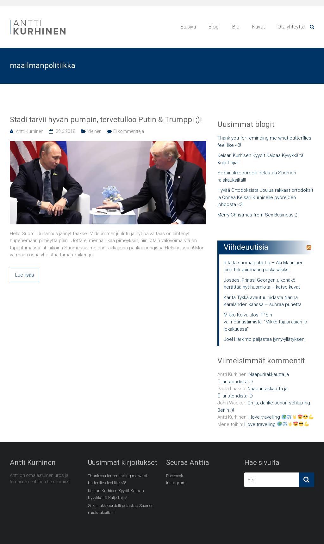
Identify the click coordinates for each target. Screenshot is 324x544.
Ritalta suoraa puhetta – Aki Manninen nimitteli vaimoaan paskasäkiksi (263, 266)
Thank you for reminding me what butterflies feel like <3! (264, 141)
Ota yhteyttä (291, 27)
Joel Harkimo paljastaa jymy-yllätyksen (264, 339)
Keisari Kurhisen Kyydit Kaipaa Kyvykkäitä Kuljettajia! (260, 159)
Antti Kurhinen (29, 131)
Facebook (174, 475)
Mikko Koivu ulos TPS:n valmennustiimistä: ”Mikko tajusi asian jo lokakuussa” (265, 322)
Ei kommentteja (128, 131)
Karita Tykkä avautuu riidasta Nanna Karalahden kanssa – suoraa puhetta (263, 301)
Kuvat (258, 27)
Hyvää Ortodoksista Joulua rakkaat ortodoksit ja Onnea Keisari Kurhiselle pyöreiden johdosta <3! (265, 197)
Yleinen (94, 131)
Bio (236, 27)
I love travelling (281, 417)
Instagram (175, 482)
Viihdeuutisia (246, 247)
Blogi (214, 27)
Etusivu (188, 27)
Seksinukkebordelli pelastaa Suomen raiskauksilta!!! (256, 176)
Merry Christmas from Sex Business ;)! (257, 215)
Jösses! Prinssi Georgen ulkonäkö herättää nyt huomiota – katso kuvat (262, 283)
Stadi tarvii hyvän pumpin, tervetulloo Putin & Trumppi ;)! (106, 119)
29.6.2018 (65, 131)
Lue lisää (24, 275)
